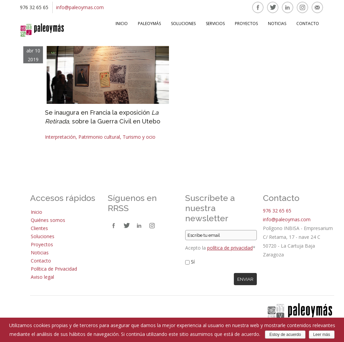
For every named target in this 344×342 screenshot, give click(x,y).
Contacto (307, 23)
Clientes (39, 228)
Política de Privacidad (54, 269)
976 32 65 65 (277, 210)
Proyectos (246, 23)
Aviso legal (42, 277)
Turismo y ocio (139, 137)
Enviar (245, 279)
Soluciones (183, 23)
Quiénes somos (48, 220)
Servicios (215, 23)
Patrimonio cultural (99, 137)
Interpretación (60, 137)
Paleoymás (149, 23)
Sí (193, 261)
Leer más (321, 334)
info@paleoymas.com (80, 7)
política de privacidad (230, 248)
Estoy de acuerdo (285, 334)
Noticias (277, 23)
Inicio (122, 23)
